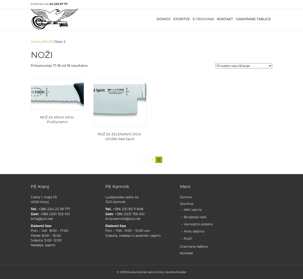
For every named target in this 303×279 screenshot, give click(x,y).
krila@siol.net (42, 219)
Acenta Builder (176, 272)
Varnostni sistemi (198, 224)
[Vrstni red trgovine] (243, 65)
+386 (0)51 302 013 (55, 214)
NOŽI (49, 41)
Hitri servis (193, 210)
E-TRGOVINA (203, 19)
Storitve (186, 204)
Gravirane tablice (194, 246)
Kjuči (188, 238)
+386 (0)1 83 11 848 (128, 209)
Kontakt (186, 253)
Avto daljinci (194, 231)
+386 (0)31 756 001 (129, 214)
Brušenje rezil (195, 217)
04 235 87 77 (58, 4)
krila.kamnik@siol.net (123, 219)
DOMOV (163, 19)
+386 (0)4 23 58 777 (54, 209)
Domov (36, 41)
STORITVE (181, 19)
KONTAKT (225, 19)
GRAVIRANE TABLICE (253, 19)
